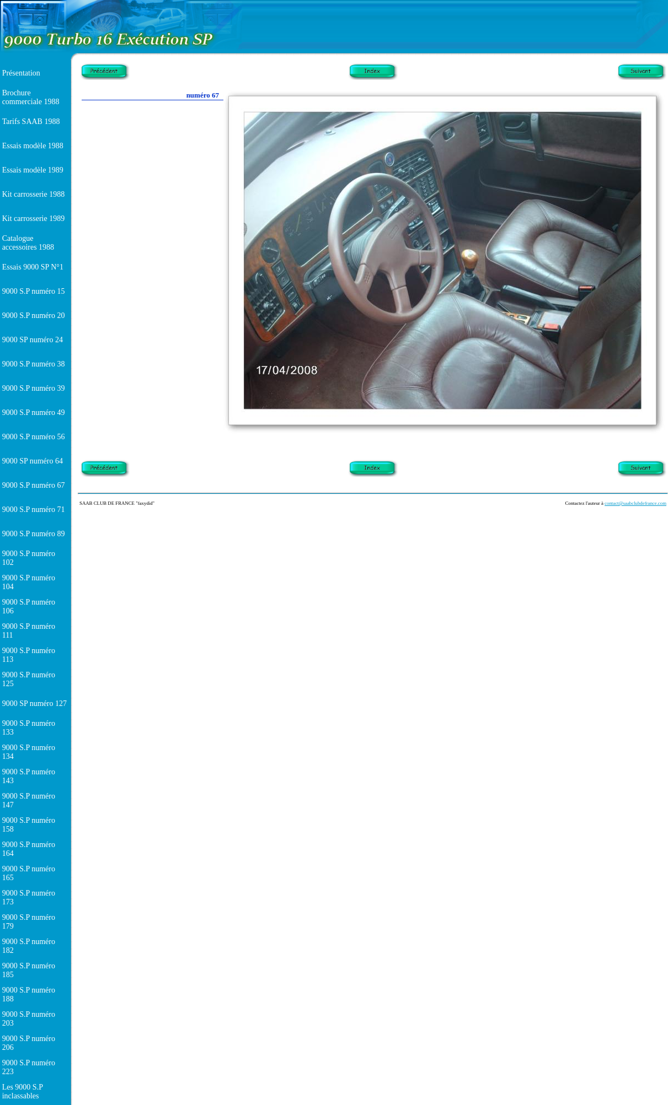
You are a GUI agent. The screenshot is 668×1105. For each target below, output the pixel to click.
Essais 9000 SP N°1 (32, 267)
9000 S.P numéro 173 (28, 897)
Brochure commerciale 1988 (31, 97)
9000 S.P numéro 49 (33, 412)
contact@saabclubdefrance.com (635, 503)
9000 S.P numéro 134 (28, 752)
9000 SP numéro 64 (32, 461)
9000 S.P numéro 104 (28, 582)
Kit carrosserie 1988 (33, 194)
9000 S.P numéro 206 (28, 1043)
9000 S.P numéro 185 (28, 970)
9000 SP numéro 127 (34, 703)
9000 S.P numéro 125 (28, 679)
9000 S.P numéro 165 (28, 873)
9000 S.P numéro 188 (28, 994)
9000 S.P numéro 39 (33, 388)
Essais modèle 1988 (32, 146)
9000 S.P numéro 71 (33, 509)
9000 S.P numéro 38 (33, 364)
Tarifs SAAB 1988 (31, 121)
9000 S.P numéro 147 (28, 800)
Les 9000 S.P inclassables (22, 1091)
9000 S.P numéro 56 (33, 437)
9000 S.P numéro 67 (33, 485)
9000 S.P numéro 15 (33, 291)
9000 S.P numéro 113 (28, 655)
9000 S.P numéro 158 (28, 824)
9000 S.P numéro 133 (28, 727)
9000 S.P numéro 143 (28, 776)
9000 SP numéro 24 (32, 340)
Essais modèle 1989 (32, 170)
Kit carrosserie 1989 (33, 218)
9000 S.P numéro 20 (33, 315)
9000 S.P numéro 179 (28, 921)
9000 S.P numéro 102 (28, 558)
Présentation (21, 73)
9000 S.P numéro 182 (28, 946)
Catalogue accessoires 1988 (28, 242)
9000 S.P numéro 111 (28, 630)
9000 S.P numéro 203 (28, 1018)
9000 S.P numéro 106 (28, 606)
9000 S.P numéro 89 (33, 534)
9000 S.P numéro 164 (28, 849)
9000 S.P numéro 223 (28, 1067)
